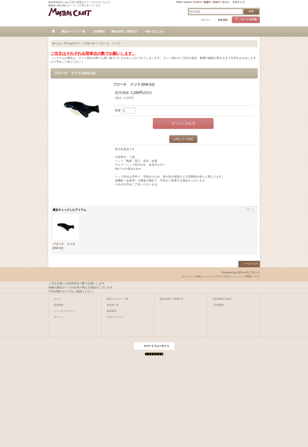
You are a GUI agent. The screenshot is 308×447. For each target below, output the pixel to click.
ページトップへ (251, 264)
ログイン (205, 20)
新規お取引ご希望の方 (171, 298)
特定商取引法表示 (222, 298)
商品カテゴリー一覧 (117, 298)
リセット (250, 209)
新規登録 (222, 20)
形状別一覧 (113, 305)
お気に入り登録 (183, 139)
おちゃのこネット (248, 272)
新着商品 (111, 311)
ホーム (57, 298)
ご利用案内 (218, 305)
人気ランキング (115, 317)
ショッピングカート (64, 311)
